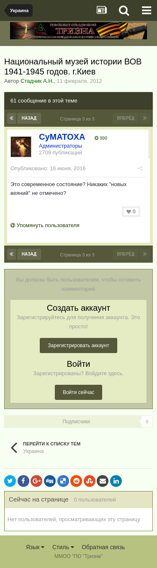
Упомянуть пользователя (45, 225)
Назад (29, 118)
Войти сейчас (78, 392)
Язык (35, 547)
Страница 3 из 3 (78, 118)
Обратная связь (103, 547)
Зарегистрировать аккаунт (78, 345)
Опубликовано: (48, 168)
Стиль (63, 547)
